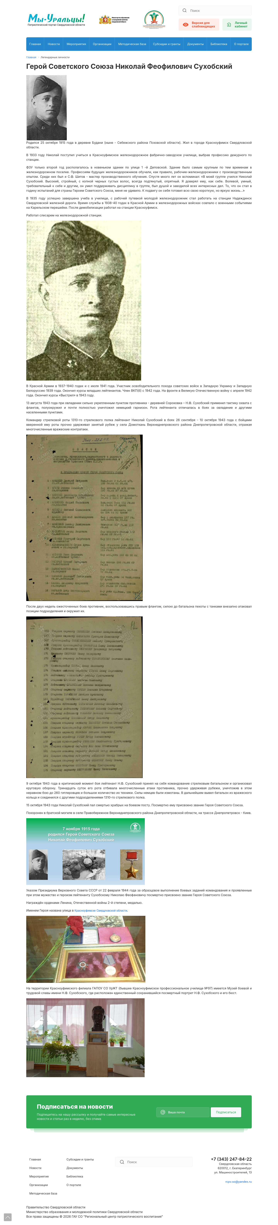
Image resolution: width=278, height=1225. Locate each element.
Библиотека (219, 44)
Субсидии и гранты (167, 44)
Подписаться (226, 1112)
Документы (195, 44)
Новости (54, 44)
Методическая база (132, 44)
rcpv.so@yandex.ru (238, 1181)
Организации (102, 44)
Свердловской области (117, 910)
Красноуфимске (87, 910)
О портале (241, 44)
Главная (35, 44)
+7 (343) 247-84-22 (231, 1159)
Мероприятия (76, 44)
